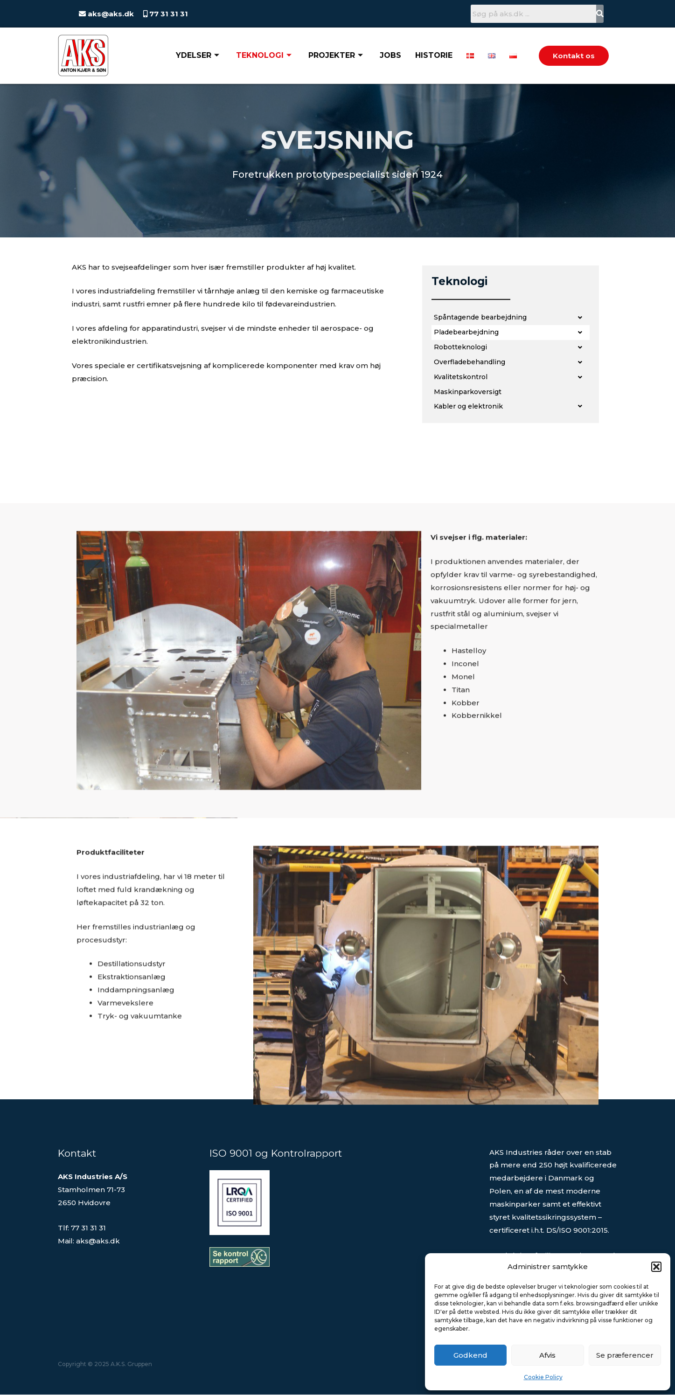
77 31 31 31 (167, 13)
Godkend (470, 1355)
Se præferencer (625, 1355)
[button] (656, 1266)
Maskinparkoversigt (470, 416)
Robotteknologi (510, 371)
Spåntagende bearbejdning (510, 341)
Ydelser (197, 55)
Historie (433, 55)
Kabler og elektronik (510, 430)
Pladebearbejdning (510, 356)
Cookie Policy (543, 1377)
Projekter (335, 55)
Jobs (390, 55)
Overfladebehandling (510, 386)
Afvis (547, 1355)
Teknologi (264, 55)
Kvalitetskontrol (510, 401)
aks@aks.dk (110, 13)
